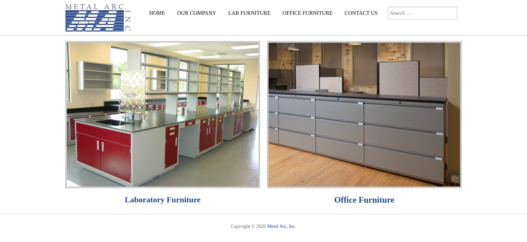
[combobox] (422, 13)
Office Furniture (364, 199)
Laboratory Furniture (163, 199)
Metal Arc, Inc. (281, 226)
